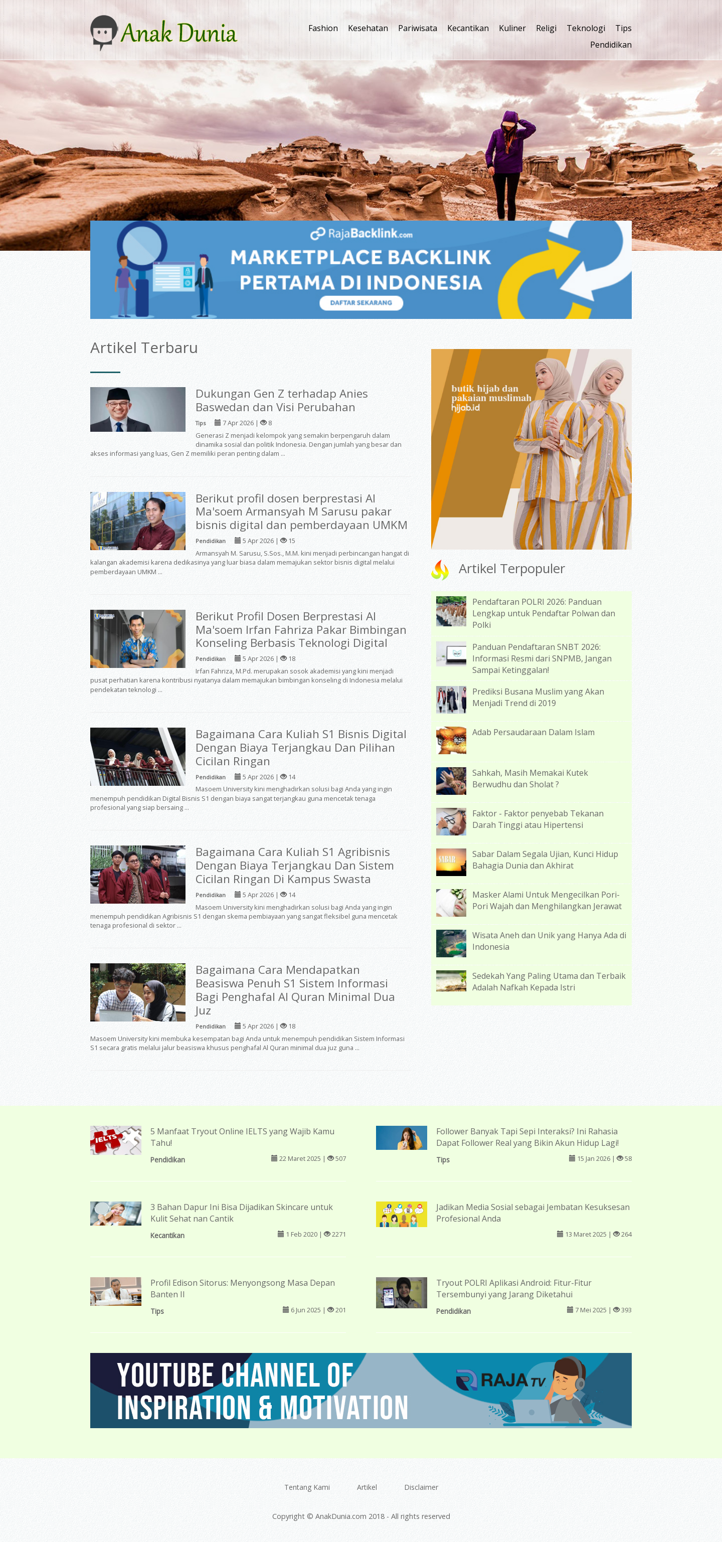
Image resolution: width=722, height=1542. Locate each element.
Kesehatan (368, 28)
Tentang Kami (307, 1487)
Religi (546, 28)
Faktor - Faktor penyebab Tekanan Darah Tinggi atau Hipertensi (538, 819)
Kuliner (512, 28)
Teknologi (586, 28)
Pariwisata (417, 28)
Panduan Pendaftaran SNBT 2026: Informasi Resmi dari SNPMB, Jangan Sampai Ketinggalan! (542, 658)
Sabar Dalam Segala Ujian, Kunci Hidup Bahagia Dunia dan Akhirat (545, 859)
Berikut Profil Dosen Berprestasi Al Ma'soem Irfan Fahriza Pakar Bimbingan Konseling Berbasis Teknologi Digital (301, 629)
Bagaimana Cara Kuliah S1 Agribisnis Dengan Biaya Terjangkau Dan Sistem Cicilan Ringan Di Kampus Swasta (295, 865)
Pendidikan (611, 44)
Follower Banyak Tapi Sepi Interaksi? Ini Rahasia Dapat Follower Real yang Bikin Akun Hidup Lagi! (527, 1137)
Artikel (367, 1487)
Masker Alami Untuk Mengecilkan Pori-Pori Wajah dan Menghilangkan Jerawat (547, 900)
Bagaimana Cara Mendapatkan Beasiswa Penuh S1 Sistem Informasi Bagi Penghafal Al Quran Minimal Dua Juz (295, 990)
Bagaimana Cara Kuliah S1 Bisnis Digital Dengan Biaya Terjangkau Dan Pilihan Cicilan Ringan (301, 747)
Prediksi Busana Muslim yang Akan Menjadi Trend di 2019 (538, 697)
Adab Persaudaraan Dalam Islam (533, 732)
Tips (623, 28)
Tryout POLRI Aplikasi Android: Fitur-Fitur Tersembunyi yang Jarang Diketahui (514, 1288)
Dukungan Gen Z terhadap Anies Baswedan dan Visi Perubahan (282, 400)
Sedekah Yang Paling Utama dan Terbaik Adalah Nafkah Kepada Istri (549, 981)
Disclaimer (421, 1487)
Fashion (323, 28)
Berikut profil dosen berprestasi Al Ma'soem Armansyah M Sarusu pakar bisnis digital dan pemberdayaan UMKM (302, 511)
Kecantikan (468, 28)
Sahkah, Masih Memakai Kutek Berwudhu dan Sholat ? (530, 778)
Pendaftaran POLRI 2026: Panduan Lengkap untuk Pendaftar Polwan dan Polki (543, 613)
